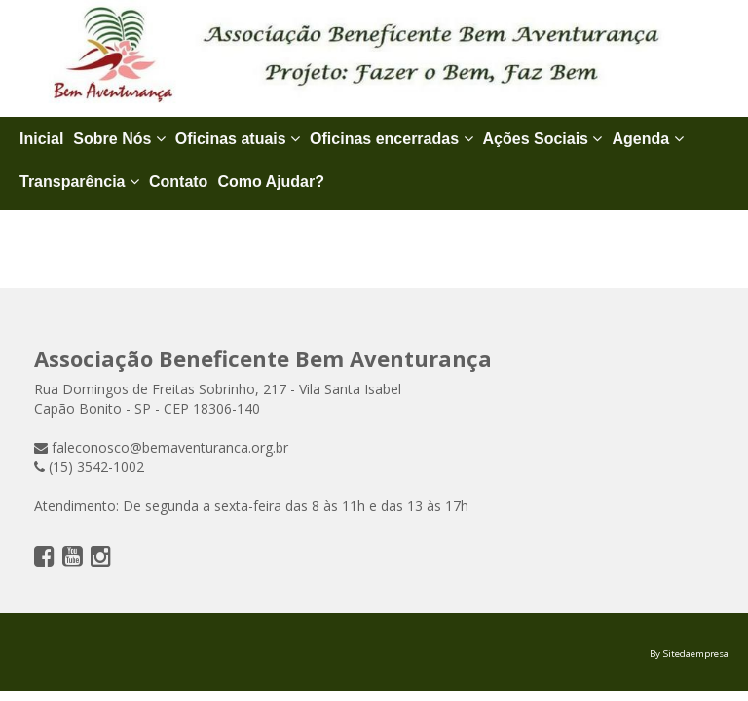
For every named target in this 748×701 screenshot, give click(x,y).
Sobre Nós (119, 138)
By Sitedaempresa (689, 653)
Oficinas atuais (237, 138)
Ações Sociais (543, 138)
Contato (178, 181)
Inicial (41, 138)
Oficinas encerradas (391, 138)
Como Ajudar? (270, 181)
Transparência (79, 181)
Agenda (647, 138)
